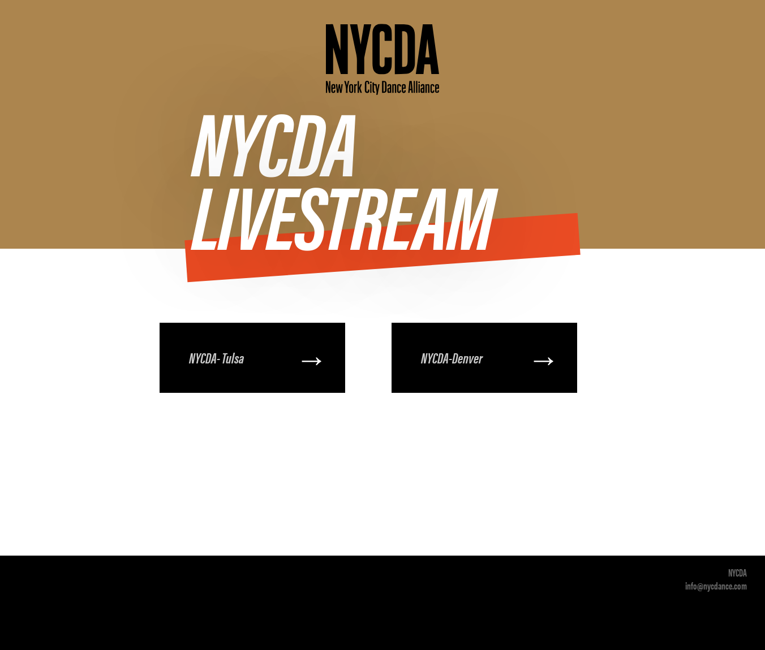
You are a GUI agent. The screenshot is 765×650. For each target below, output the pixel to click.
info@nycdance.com (716, 585)
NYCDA (737, 572)
